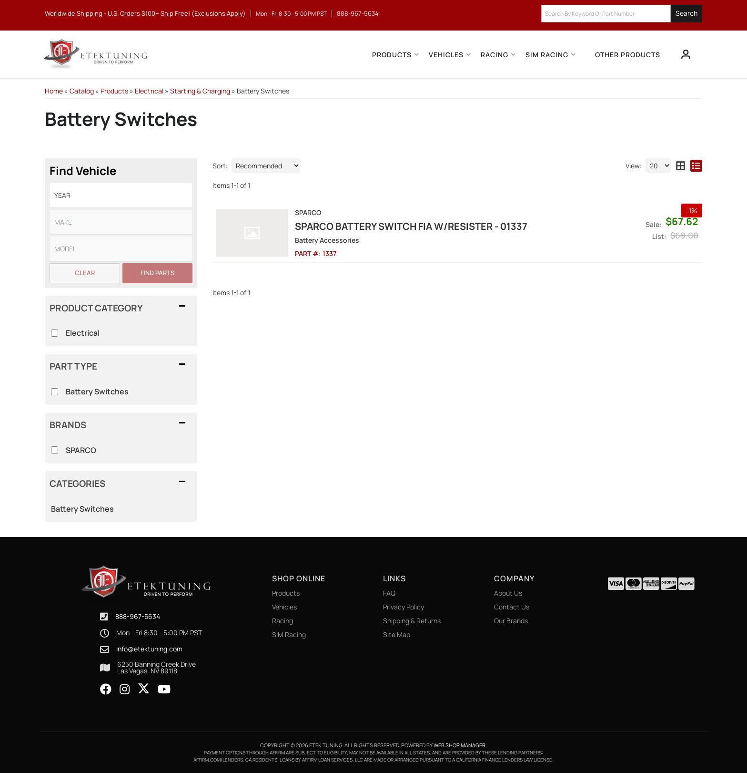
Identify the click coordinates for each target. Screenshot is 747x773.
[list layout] (696, 165)
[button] (621, 13)
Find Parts (157, 272)
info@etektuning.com (149, 649)
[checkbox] (54, 449)
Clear (85, 272)
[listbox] (121, 195)
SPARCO (81, 450)
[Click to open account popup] (686, 54)
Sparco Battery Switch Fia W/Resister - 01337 (411, 226)
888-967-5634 (137, 616)
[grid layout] (680, 165)
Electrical (83, 333)
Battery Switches (82, 509)
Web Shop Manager (459, 745)
